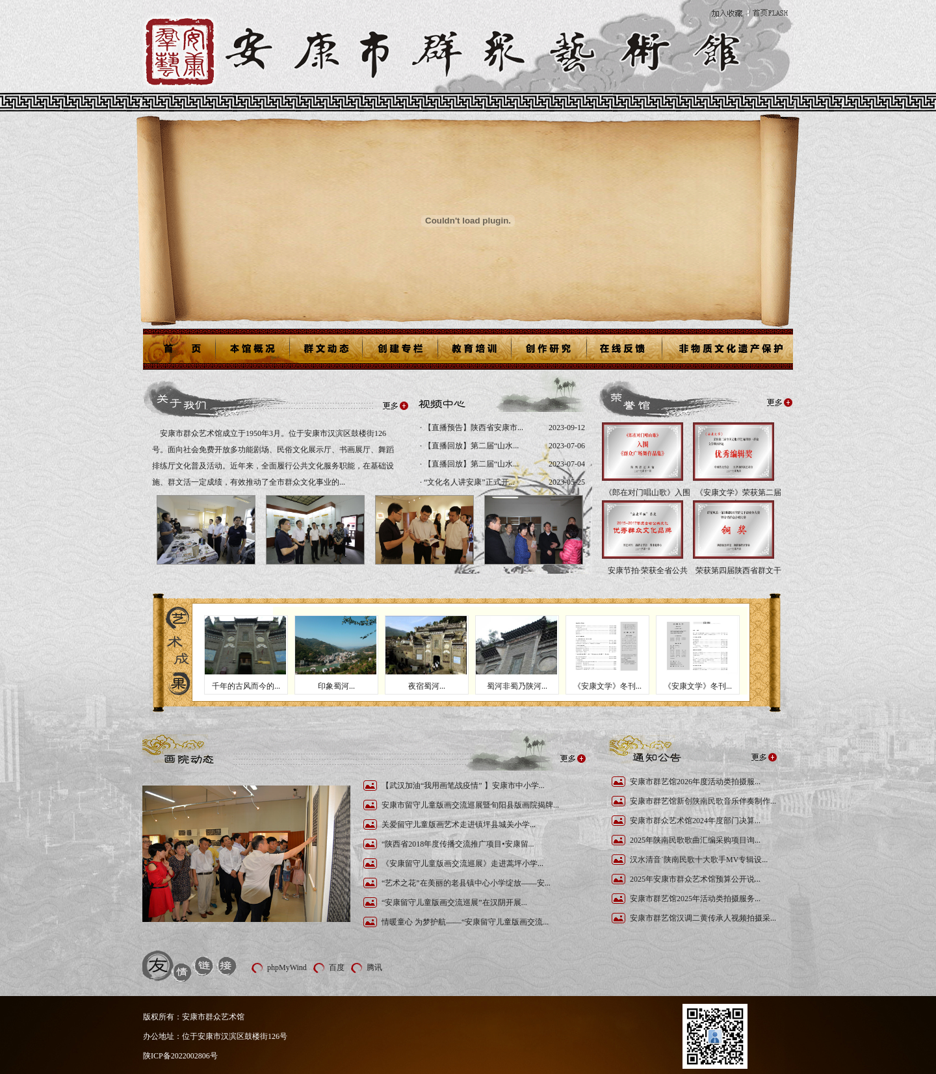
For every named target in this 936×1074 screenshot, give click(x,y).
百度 (336, 967)
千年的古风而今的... (246, 686)
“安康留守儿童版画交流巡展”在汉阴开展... (454, 902)
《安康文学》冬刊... (607, 686)
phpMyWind (287, 967)
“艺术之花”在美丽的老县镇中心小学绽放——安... (466, 883)
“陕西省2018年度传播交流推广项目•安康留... (458, 844)
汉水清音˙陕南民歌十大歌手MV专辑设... (699, 859)
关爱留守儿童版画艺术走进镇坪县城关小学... (459, 824)
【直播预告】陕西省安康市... (472, 427)
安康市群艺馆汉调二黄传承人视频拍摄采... (703, 918)
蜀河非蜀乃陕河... (517, 686)
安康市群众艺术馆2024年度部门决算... (695, 820)
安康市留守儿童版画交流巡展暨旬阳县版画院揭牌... (470, 805)
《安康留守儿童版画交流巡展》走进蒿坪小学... (462, 863)
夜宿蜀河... (426, 686)
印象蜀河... (336, 686)
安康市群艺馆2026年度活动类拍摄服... (695, 781)
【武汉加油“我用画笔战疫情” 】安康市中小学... (463, 785)
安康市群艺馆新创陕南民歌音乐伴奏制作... (703, 801)
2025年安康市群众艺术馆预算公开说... (695, 879)
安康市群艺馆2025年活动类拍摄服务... (695, 898)
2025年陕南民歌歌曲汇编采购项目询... (695, 840)
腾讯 (374, 967)
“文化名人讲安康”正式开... (468, 482)
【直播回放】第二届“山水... (470, 445)
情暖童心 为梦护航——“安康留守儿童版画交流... (465, 922)
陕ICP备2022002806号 (180, 1055)
